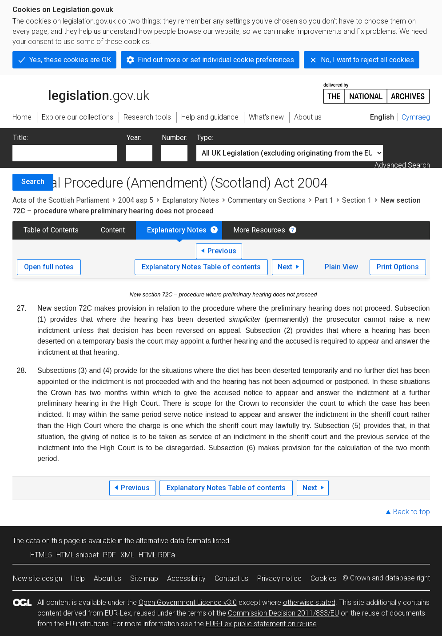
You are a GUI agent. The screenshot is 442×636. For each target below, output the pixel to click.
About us (107, 578)
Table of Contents (51, 230)
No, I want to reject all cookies (367, 60)
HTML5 (41, 555)
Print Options (398, 267)
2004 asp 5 (135, 200)
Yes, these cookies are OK (70, 60)
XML (127, 555)
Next (285, 267)
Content (113, 230)
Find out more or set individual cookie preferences (216, 60)
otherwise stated (309, 602)
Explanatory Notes (190, 200)
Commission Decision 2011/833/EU (283, 613)
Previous (221, 251)
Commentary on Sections (267, 200)
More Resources (259, 230)
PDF (109, 555)
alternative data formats (173, 540)
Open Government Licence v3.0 (188, 602)
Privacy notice (279, 578)
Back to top (411, 512)
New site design (37, 578)
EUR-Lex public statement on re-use (261, 624)
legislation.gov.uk (80, 92)
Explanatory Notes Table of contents (201, 267)
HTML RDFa (157, 555)
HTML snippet (77, 555)
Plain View (341, 267)
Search (32, 181)
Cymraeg (416, 117)
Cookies (323, 578)
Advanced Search (402, 165)
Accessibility (186, 578)
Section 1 (356, 200)
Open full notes (49, 267)
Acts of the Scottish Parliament (60, 200)
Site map (144, 578)
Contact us (231, 578)
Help (78, 578)
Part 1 (324, 200)
